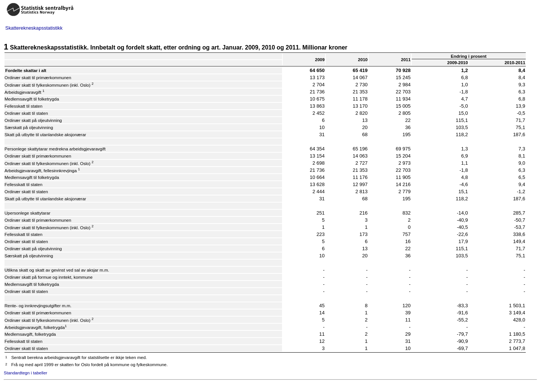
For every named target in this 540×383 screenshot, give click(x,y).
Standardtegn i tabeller (25, 373)
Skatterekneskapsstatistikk (34, 28)
